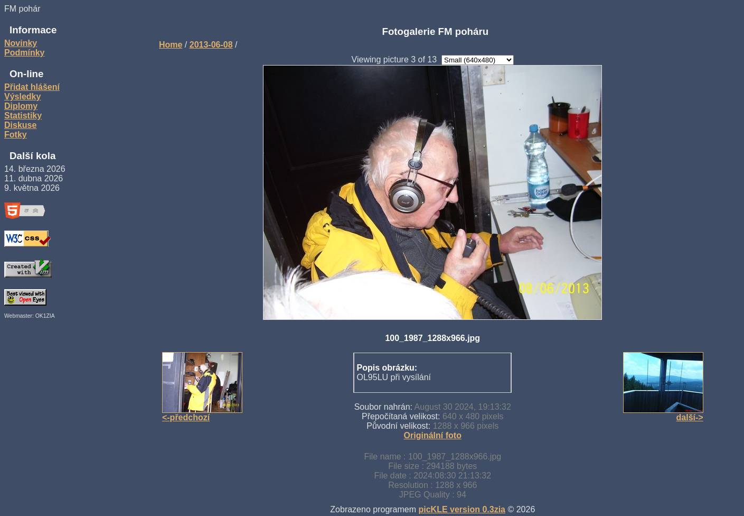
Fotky (15, 134)
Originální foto (433, 435)
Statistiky (23, 115)
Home (170, 44)
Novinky (20, 43)
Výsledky (22, 96)
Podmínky (24, 52)
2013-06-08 (211, 44)
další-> (689, 417)
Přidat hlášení (32, 86)
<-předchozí (186, 417)
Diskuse (20, 125)
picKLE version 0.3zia (462, 509)
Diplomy (20, 106)
